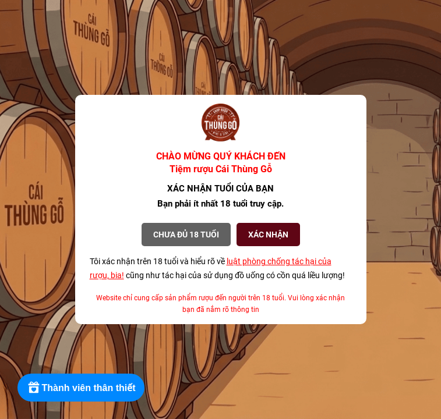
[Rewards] (81, 388)
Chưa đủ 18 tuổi (186, 234)
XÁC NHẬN (268, 234)
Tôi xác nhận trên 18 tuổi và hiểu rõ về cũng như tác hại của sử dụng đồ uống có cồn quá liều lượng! (217, 268)
